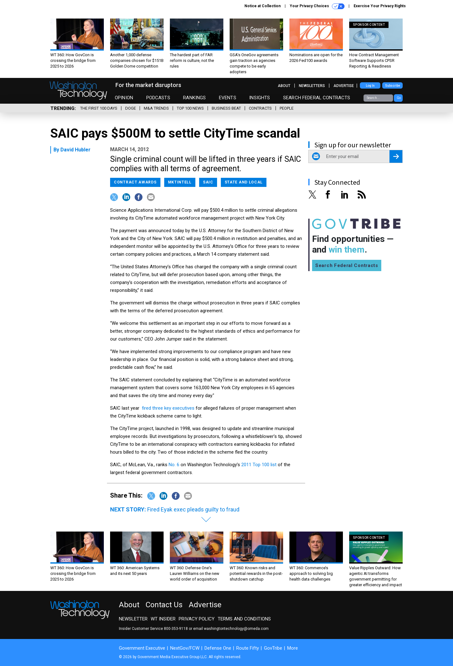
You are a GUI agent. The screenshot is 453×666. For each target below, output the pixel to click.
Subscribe (392, 85)
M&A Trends (156, 108)
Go (399, 98)
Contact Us (164, 604)
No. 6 (174, 464)
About (284, 86)
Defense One (217, 648)
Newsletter (133, 619)
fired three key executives (169, 408)
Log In (370, 85)
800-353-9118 (176, 628)
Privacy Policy (197, 619)
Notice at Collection (262, 6)
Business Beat (226, 108)
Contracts (260, 108)
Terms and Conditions (244, 619)
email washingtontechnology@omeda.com (231, 628)
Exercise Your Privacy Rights (380, 6)
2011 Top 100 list (259, 464)
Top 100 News (190, 108)
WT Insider (163, 619)
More (292, 648)
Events (227, 98)
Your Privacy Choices (317, 6)
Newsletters (312, 86)
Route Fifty (247, 648)
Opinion (124, 98)
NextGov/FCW (184, 648)
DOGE (130, 108)
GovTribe (273, 648)
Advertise (343, 86)
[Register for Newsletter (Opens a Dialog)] (395, 156)
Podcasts (158, 98)
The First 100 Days (98, 108)
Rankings (194, 98)
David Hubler (75, 150)
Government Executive (142, 648)
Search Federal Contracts (316, 98)
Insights (259, 98)
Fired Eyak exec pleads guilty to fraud (193, 509)
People (287, 108)
